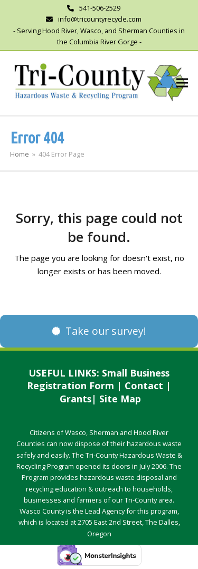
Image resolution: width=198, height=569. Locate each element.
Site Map (120, 398)
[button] (182, 82)
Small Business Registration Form (98, 379)
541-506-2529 (99, 8)
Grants (75, 398)
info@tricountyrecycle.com (100, 19)
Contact (144, 385)
